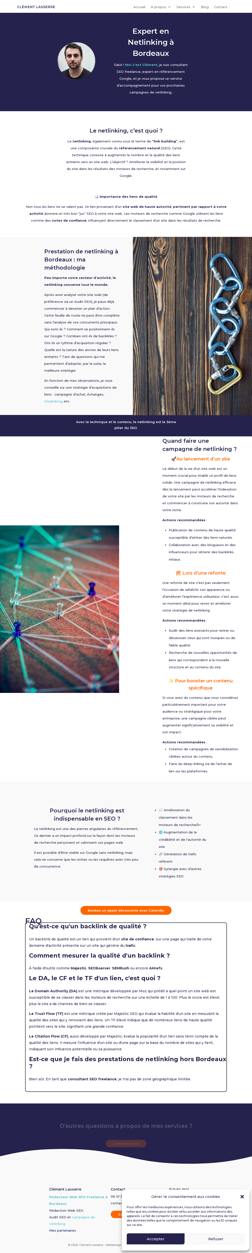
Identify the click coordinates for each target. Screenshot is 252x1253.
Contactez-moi (126, 1144)
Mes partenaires (62, 1230)
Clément (150, 65)
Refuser (215, 1239)
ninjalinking (53, 401)
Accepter (156, 1239)
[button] (242, 1196)
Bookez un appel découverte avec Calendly (126, 910)
